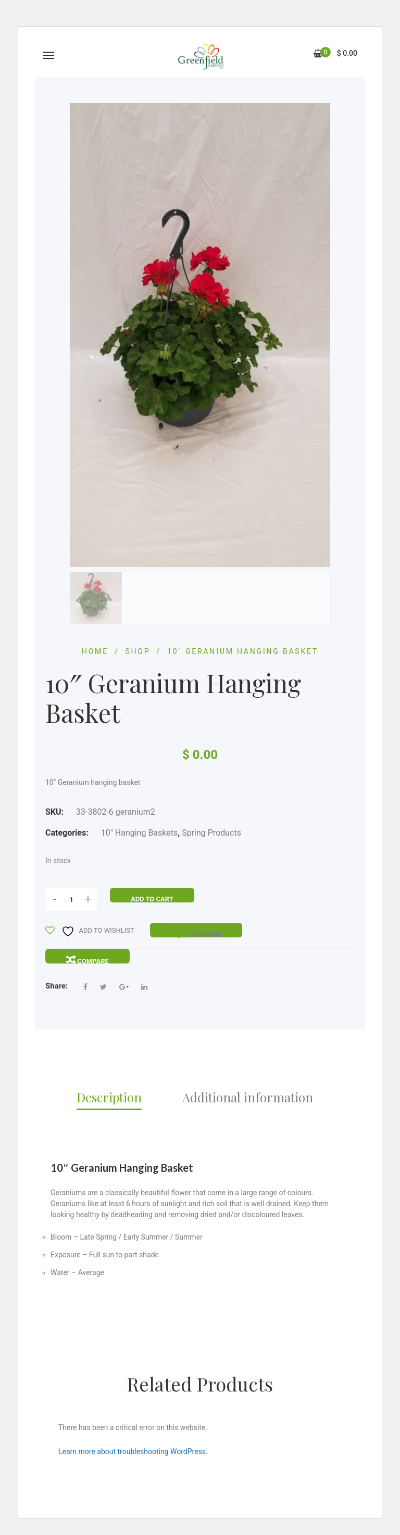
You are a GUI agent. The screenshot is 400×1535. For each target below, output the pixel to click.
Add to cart (152, 899)
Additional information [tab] (247, 1097)
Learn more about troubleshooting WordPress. (133, 1451)
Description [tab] (109, 1097)
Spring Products (211, 833)
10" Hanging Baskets (139, 833)
